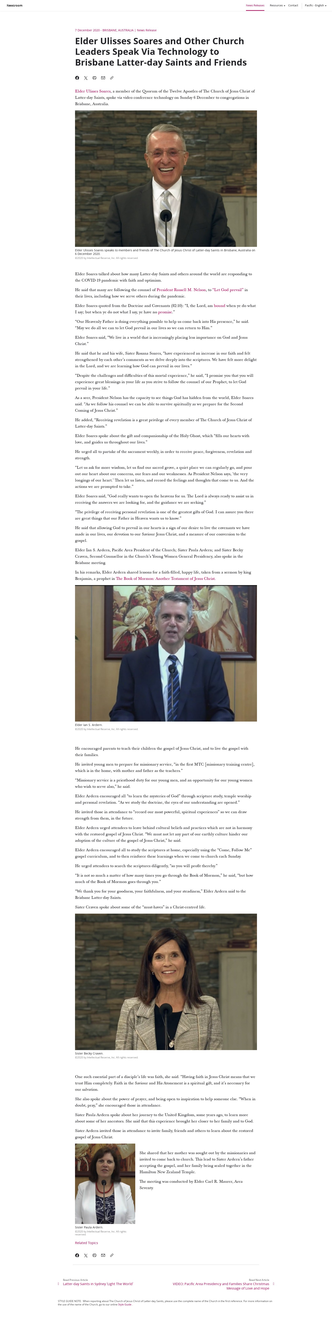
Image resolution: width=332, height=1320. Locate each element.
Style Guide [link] (124, 1304)
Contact (293, 5)
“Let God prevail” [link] (227, 290)
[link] (219, 305)
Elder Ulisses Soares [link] (93, 91)
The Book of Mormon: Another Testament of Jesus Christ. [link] (166, 578)
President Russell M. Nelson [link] (181, 290)
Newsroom (14, 5)
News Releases (255, 5)
